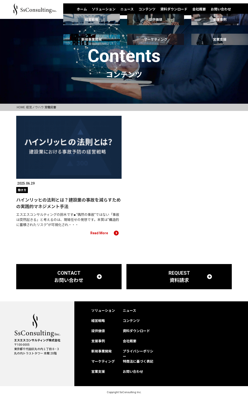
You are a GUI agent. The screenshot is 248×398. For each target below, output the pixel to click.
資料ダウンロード (173, 9)
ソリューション (104, 9)
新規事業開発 (101, 351)
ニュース (127, 9)
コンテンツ (147, 9)
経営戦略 (98, 321)
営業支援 (98, 372)
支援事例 (98, 341)
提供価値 (98, 331)
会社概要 (199, 9)
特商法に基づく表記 (138, 361)
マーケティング (103, 361)
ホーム (82, 9)
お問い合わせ (221, 9)
